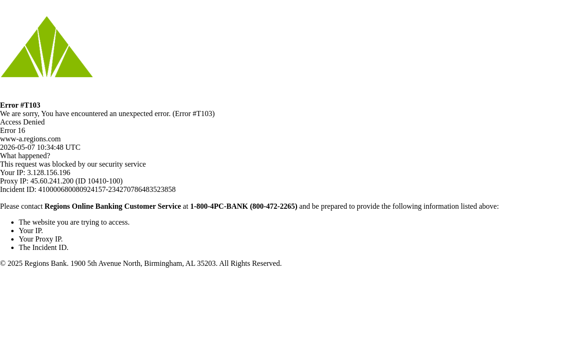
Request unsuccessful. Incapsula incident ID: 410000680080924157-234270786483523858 (282, 168)
